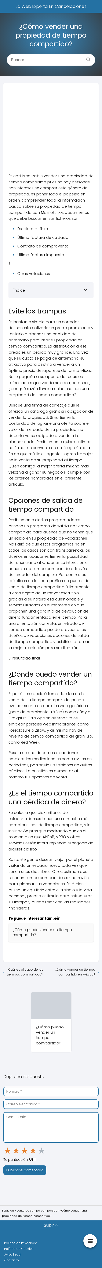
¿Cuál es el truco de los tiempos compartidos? (25, 972)
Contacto (11, 1260)
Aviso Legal (12, 1254)
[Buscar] (87, 58)
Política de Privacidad (20, 1243)
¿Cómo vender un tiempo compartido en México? (75, 972)
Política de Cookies (18, 1249)
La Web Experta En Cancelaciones (51, 6)
